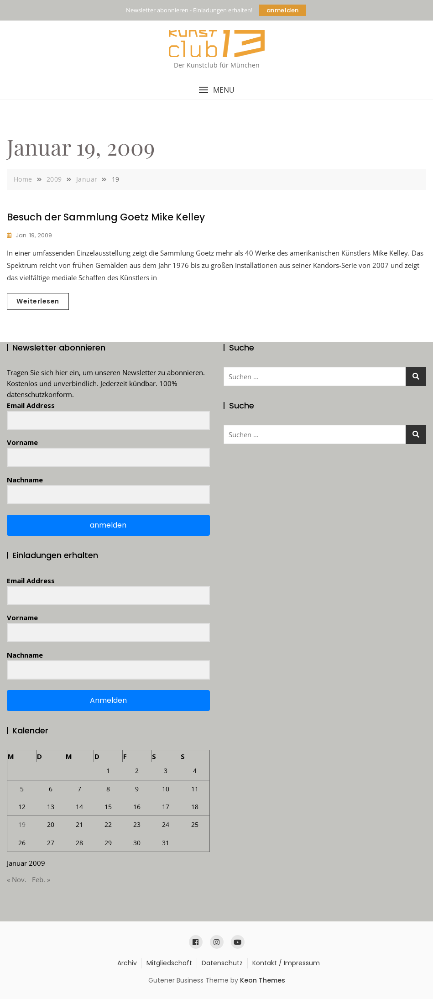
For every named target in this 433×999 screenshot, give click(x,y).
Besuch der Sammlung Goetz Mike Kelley (106, 217)
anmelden (282, 10)
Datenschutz (222, 963)
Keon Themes (262, 980)
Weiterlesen (37, 301)
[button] (216, 90)
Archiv (127, 963)
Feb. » (41, 879)
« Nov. (16, 879)
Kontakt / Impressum (286, 963)
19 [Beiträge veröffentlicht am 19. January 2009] (22, 824)
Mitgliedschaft (169, 963)
